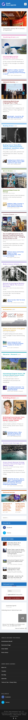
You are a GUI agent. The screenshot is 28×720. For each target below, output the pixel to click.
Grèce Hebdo (4, 648)
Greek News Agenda (11, 605)
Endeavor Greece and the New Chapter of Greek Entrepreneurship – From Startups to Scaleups (13, 254)
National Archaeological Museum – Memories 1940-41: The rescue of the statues (14, 284)
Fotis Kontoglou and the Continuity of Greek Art (10, 57)
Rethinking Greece (12, 421)
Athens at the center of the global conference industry (14, 329)
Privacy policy (18, 594)
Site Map (3, 675)
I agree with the (14, 594)
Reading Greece (12, 149)
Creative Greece (12, 240)
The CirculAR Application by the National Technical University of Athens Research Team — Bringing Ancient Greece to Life (14, 236)
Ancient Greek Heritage (14, 467)
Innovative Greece (17, 556)
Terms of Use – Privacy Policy (9, 682)
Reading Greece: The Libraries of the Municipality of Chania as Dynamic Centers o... (20, 507)
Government (10, 106)
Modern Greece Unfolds (19, 302)
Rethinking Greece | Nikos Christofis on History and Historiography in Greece (14, 433)
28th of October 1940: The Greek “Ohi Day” (16, 300)
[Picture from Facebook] (5, 618)
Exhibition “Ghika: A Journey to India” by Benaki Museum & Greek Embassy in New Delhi (15, 205)
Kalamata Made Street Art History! (11, 191)
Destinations (12, 331)
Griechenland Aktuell (6, 641)
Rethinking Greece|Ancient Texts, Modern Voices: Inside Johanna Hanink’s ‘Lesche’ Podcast (14, 418)
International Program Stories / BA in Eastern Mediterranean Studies (14, 374)
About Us (3, 667)
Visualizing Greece (19, 59)
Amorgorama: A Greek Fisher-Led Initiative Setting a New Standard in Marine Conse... (7, 507)
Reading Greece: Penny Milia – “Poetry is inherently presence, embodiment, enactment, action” (13, 146)
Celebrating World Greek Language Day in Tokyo (11, 102)
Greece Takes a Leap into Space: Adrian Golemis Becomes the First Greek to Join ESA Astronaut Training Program (16, 551)
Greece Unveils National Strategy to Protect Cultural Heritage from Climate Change (14, 463)
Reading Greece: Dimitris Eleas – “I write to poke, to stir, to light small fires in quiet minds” (16, 161)
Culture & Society (13, 104)
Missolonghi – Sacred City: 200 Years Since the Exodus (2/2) (15, 117)
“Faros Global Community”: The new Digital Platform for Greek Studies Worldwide (15, 388)
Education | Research (13, 376)
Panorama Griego (6, 645)
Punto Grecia (4, 652)
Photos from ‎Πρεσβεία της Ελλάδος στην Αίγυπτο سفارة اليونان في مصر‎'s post (14, 625)
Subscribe (3, 678)
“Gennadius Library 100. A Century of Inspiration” (13, 29)
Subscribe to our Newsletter (14, 598)
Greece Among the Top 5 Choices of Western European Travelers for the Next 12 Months (13, 344)
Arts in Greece (12, 59)
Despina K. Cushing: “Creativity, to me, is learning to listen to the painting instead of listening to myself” (14, 72)
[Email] (14, 590)
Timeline (3, 671)
